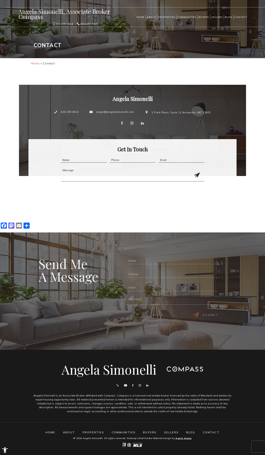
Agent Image (183, 438)
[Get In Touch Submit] (196, 186)
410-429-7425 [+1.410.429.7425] (87, 23)
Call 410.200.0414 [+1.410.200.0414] (118, 385)
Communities (186, 17)
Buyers (204, 17)
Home (141, 17)
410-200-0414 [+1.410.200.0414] (63, 23)
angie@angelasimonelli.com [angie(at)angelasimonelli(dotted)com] (115, 122)
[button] (5, 450)
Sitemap (132, 438)
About (151, 17)
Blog (228, 17)
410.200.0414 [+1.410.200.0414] (70, 122)
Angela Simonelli (108, 369)
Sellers (217, 17)
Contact (240, 17)
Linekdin (147, 385)
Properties (166, 17)
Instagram (140, 385)
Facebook (132, 385)
